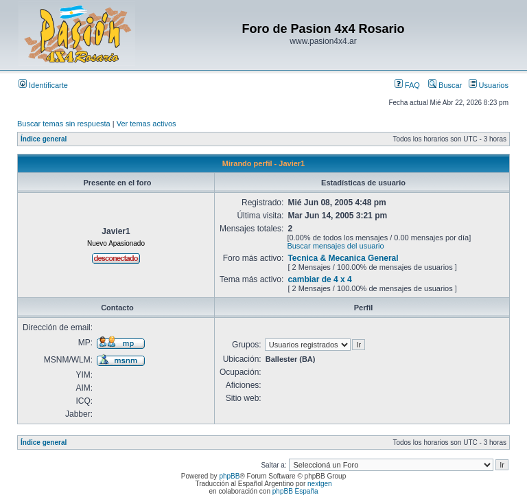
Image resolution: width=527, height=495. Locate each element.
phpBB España (295, 491)
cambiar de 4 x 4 (319, 279)
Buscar (445, 85)
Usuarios (488, 85)
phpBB (229, 476)
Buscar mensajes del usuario (335, 246)
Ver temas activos (146, 123)
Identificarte (43, 85)
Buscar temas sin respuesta (63, 123)
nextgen (319, 483)
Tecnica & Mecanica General (343, 258)
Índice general (44, 139)
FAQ (407, 85)
